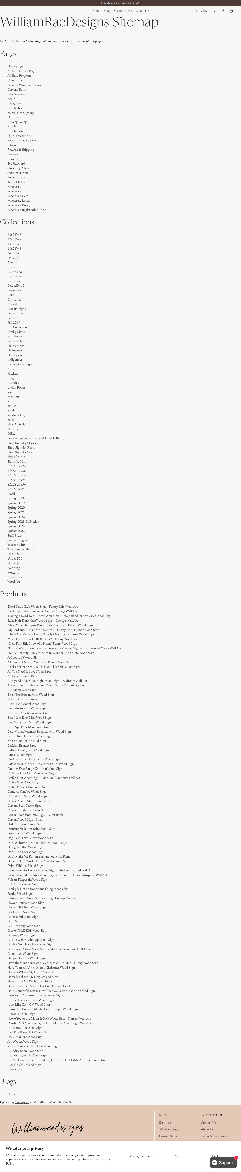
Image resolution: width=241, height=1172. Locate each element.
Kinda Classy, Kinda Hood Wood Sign (33, 1046)
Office (11, 434)
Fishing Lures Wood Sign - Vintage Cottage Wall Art (42, 898)
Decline (217, 1156)
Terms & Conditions (214, 1136)
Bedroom (13, 281)
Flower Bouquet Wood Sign (25, 903)
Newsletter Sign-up (20, 113)
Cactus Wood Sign (19, 755)
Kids (10, 369)
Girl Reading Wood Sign (23, 926)
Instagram (14, 103)
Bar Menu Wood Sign (21, 690)
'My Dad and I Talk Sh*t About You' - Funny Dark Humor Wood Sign (53, 630)
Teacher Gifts (16, 545)
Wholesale (14, 187)
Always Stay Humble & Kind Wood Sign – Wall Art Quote (46, 685)
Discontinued (16, 313)
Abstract (13, 262)
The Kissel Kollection (21, 549)
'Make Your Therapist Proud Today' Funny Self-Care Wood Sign (50, 625)
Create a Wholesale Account (26, 85)
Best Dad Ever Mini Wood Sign (28, 713)
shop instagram (17, 173)
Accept (178, 1156)
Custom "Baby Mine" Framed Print (30, 801)
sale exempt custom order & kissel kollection (36, 438)
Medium (13, 397)
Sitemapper (22, 1102)
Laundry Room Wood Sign (25, 1051)
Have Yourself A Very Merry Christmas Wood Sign (41, 968)
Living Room (16, 387)
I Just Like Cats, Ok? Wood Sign (28, 1004)
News (11, 1094)
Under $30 (14, 558)
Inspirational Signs (20, 364)
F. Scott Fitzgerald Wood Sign (27, 880)
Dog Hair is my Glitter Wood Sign (30, 838)
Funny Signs (15, 346)
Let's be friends (17, 108)
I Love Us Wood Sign (21, 1014)
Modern (13, 410)
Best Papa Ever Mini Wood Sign (28, 727)
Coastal (12, 304)
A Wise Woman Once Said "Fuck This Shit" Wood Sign (43, 667)
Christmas (14, 299)
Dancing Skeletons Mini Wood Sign (31, 829)
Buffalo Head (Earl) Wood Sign (28, 750)
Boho (10, 295)
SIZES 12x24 (16, 466)
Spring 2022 (16, 517)
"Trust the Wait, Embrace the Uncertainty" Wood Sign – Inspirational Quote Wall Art (64, 648)
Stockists (165, 1123)
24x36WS (14, 253)
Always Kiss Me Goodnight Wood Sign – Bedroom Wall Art (47, 681)
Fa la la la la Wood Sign (22, 884)
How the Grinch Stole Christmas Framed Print (38, 986)
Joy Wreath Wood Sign (22, 1042)
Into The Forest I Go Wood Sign (28, 1032)
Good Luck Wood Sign (22, 954)
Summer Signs (17, 540)
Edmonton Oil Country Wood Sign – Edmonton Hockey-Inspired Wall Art (57, 875)
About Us (207, 1129)
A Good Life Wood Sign (23, 657)
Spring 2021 (16, 512)
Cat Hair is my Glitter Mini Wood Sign (33, 759)
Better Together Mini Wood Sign (29, 736)
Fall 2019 (13, 323)
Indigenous (14, 360)
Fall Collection (17, 327)
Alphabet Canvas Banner (24, 676)
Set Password (16, 164)
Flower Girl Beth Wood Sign (26, 907)
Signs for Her (16, 457)
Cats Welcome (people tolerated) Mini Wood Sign (40, 764)
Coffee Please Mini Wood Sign (27, 787)
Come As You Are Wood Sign (26, 792)
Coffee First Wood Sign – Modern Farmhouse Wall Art (43, 778)
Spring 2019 (16, 503)
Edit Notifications (19, 94)
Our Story (14, 117)
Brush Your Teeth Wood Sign (26, 741)
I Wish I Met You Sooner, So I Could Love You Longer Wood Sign (51, 1023)
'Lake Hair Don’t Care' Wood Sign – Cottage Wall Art (42, 621)
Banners (12, 267)
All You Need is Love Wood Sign (29, 671)
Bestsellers (14, 290)
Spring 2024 (16, 526)
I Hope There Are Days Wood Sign (30, 1000)
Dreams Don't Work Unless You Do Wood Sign (38, 861)
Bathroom (14, 276)
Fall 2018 (13, 318)
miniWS (13, 406)
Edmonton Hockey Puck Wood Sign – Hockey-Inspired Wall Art (50, 870)
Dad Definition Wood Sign (25, 824)
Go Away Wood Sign (21, 935)
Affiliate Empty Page (21, 71)
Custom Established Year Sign (27, 810)
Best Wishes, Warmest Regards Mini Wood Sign (39, 732)
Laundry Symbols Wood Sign (27, 1055)
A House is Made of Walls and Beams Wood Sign (39, 662)
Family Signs (16, 332)
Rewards (13, 159)
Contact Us (14, 80)
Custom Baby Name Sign (24, 806)
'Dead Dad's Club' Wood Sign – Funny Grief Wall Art (42, 607)
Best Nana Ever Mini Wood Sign (29, 722)
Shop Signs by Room (21, 448)
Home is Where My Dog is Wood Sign (32, 977)
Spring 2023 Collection (23, 522)
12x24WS (14, 235)
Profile (11, 126)
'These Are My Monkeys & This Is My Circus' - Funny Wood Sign (50, 634)
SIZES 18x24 (16, 480)
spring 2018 (15, 498)
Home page (15, 66)
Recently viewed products (24, 140)
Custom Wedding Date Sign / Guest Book (35, 815)
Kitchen (12, 373)
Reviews (12, 154)
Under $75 (14, 563)
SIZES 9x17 (15, 489)
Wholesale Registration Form (26, 210)
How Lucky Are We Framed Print (29, 981)
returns (12, 145)
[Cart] (231, 11)
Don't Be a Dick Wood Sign (25, 852)
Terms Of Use (16, 182)
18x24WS (14, 249)
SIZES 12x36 (16, 471)
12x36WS (14, 239)
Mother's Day (16, 415)
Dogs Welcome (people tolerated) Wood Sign (37, 843)
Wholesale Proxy (18, 205)
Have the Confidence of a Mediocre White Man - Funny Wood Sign (52, 963)
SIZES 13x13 (16, 475)
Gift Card (13, 921)
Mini (10, 401)
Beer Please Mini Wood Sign (26, 708)
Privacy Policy (17, 122)
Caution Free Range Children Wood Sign (34, 769)
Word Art (13, 582)
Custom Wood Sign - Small (25, 820)
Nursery (12, 429)
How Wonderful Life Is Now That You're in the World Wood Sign (51, 991)
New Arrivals (16, 424)
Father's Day (15, 341)
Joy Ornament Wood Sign (25, 1037)
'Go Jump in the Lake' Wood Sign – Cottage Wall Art (42, 611)
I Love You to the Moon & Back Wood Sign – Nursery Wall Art (49, 1018)
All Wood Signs (169, 1129)
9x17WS (13, 258)
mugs (10, 420)
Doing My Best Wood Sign (25, 847)
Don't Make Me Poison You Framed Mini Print (38, 856)
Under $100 (15, 554)
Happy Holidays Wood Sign (26, 958)
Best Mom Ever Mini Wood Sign (29, 718)
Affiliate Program (19, 76)
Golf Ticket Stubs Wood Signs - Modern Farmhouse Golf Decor (49, 949)
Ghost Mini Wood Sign (22, 917)
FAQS (11, 99)
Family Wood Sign (19, 894)
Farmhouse (14, 336)
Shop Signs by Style (20, 452)
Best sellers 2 (16, 285)
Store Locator (16, 177)
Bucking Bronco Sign (21, 745)
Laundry (13, 383)
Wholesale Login (18, 200)
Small (11, 494)
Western (13, 572)
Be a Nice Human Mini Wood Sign (30, 695)
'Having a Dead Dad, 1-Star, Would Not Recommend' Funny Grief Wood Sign (59, 616)
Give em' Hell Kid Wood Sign (27, 930)
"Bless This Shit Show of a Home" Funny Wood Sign (42, 644)
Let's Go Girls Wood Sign (24, 1065)
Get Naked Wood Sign (22, 912)
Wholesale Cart (17, 196)
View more (14, 1069)
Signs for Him (16, 461)
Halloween (14, 350)
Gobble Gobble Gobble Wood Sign (30, 944)
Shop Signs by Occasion (23, 443)
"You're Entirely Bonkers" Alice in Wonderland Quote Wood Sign (50, 653)
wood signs (14, 577)
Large (11, 378)
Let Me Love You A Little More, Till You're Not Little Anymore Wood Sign (57, 1060)
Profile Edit (15, 131)
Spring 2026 (16, 531)
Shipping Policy (18, 168)
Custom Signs (16, 89)
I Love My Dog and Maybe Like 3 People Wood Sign (42, 1009)
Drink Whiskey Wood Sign (25, 866)
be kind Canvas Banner (22, 699)
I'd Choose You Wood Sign (25, 1028)
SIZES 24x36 (16, 484)
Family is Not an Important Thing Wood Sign (38, 889)
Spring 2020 (16, 508)
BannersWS (15, 272)
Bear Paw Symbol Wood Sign (27, 704)
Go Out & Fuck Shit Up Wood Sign (30, 940)
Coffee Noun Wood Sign (23, 782)
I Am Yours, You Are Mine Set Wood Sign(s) (36, 995)
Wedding (13, 568)
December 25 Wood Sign (24, 833)
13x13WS (14, 244)
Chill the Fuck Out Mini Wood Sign (31, 773)
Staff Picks (14, 536)
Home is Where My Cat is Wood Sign (32, 972)
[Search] (215, 11)
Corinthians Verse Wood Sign (27, 796)
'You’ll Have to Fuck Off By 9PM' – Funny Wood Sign (43, 639)
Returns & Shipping (20, 150)
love (10, 392)
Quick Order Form (19, 136)
